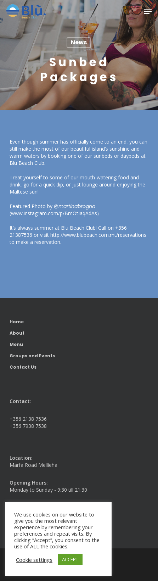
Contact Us (23, 367)
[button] (148, 11)
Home (17, 322)
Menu (16, 344)
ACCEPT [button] (70, 559)
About (17, 333)
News (79, 42)
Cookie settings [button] (34, 560)
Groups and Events (32, 356)
